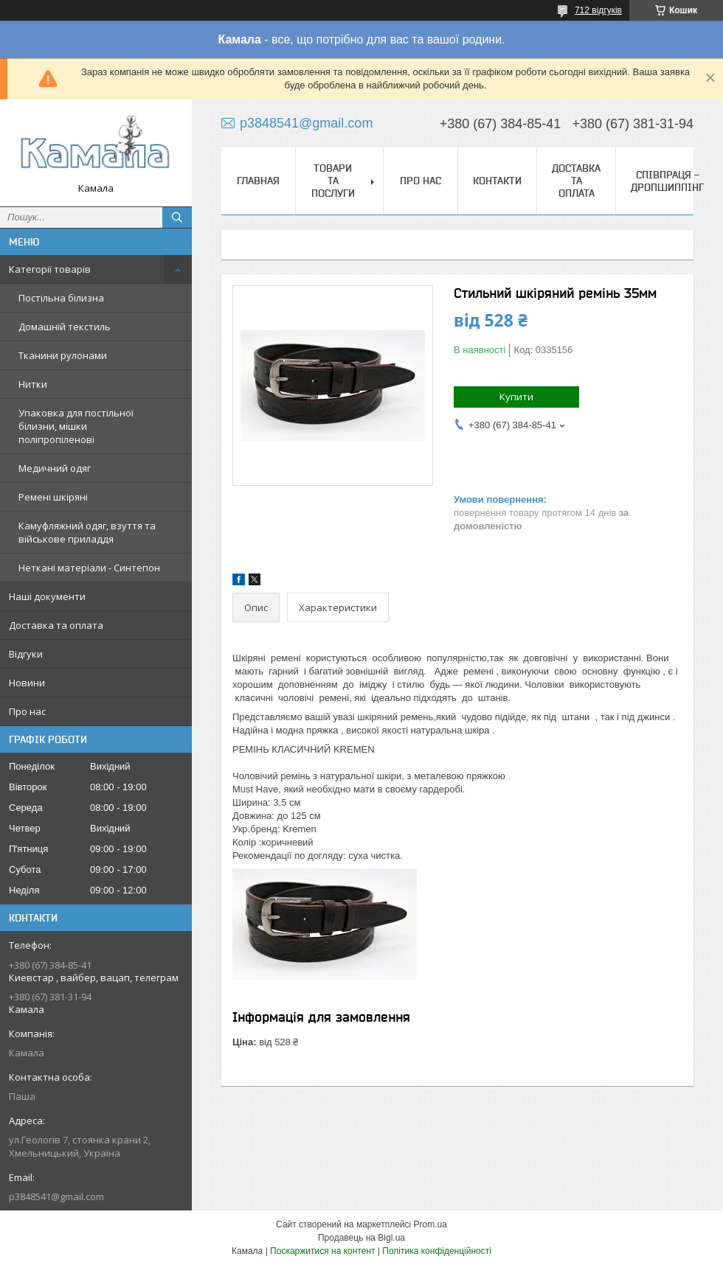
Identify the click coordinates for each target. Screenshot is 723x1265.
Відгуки (26, 654)
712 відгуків (598, 10)
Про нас (27, 711)
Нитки (32, 384)
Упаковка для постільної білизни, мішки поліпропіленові (76, 426)
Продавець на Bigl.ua (361, 1238)
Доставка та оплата (56, 625)
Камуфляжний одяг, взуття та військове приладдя (87, 532)
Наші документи (47, 596)
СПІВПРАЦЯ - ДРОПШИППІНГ (667, 181)
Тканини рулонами (62, 355)
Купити (516, 396)
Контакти (497, 181)
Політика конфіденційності (436, 1251)
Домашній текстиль (64, 326)
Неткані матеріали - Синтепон (89, 567)
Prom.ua (430, 1224)
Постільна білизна (61, 297)
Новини (27, 682)
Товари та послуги (333, 180)
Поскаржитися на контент (322, 1251)
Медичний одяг (54, 468)
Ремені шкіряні (53, 496)
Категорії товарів (50, 269)
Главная (258, 181)
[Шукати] (177, 217)
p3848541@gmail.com (56, 1196)
